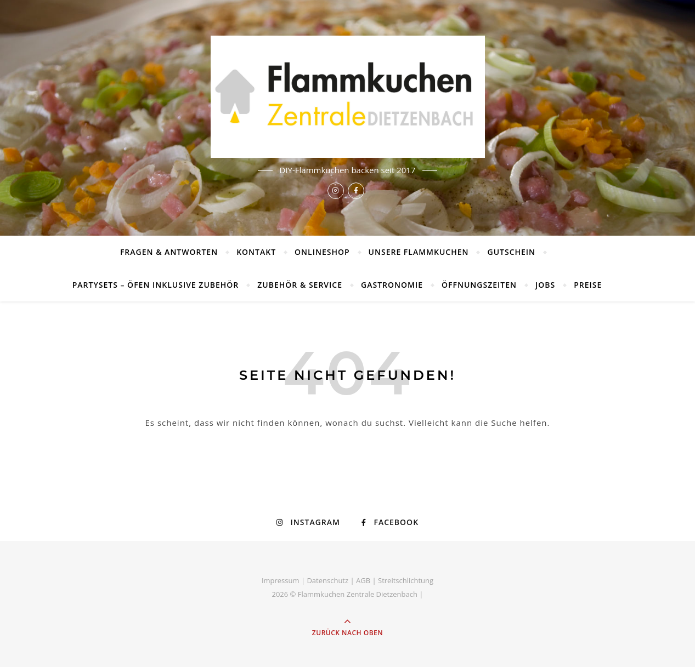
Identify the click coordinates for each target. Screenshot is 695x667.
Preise (588, 285)
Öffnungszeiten (479, 285)
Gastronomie (392, 285)
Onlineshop (322, 252)
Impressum (281, 580)
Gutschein (511, 252)
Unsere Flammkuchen (419, 252)
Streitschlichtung (405, 580)
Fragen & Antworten (169, 252)
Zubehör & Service (299, 285)
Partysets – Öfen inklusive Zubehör (155, 285)
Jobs (545, 285)
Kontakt (256, 252)
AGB (363, 580)
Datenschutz (327, 580)
